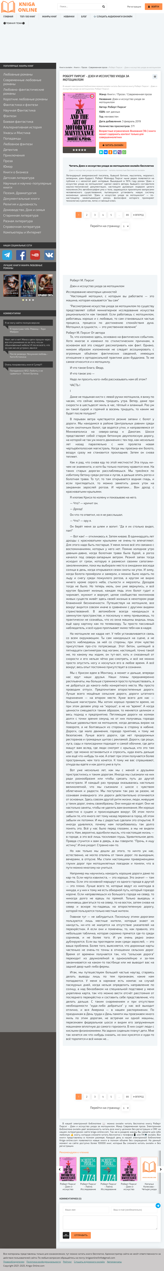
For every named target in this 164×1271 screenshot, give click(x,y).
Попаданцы (12, 138)
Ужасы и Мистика (16, 133)
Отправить (81, 1235)
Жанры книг (49, 16)
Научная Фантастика (19, 110)
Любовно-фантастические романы (23, 91)
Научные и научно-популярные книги (27, 185)
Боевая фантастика (18, 121)
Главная (8, 16)
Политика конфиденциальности (44, 1261)
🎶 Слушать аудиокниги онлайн (113, 16)
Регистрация (134, 6)
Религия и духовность (20, 204)
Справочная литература (21, 226)
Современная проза (139, 94)
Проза (121, 94)
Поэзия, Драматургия (19, 193)
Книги (111, 94)
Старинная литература (20, 215)
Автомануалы (114, 1261)
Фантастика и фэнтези (20, 105)
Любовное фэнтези (18, 144)
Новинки (69, 16)
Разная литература (18, 221)
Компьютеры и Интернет (22, 232)
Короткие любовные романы (25, 99)
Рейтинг (67, 1261)
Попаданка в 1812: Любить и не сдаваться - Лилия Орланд (26, 372)
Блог (84, 16)
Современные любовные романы (22, 82)
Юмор (8, 166)
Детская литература (18, 178)
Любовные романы (18, 74)
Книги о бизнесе (15, 172)
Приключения (14, 155)
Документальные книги (21, 198)
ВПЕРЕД (138, 214)
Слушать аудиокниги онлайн (89, 1261)
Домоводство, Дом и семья (24, 210)
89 (127, 214)
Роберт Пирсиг (117, 106)
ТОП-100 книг (27, 16)
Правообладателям (13, 1261)
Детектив (10, 149)
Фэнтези (10, 116)
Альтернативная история (22, 127)
